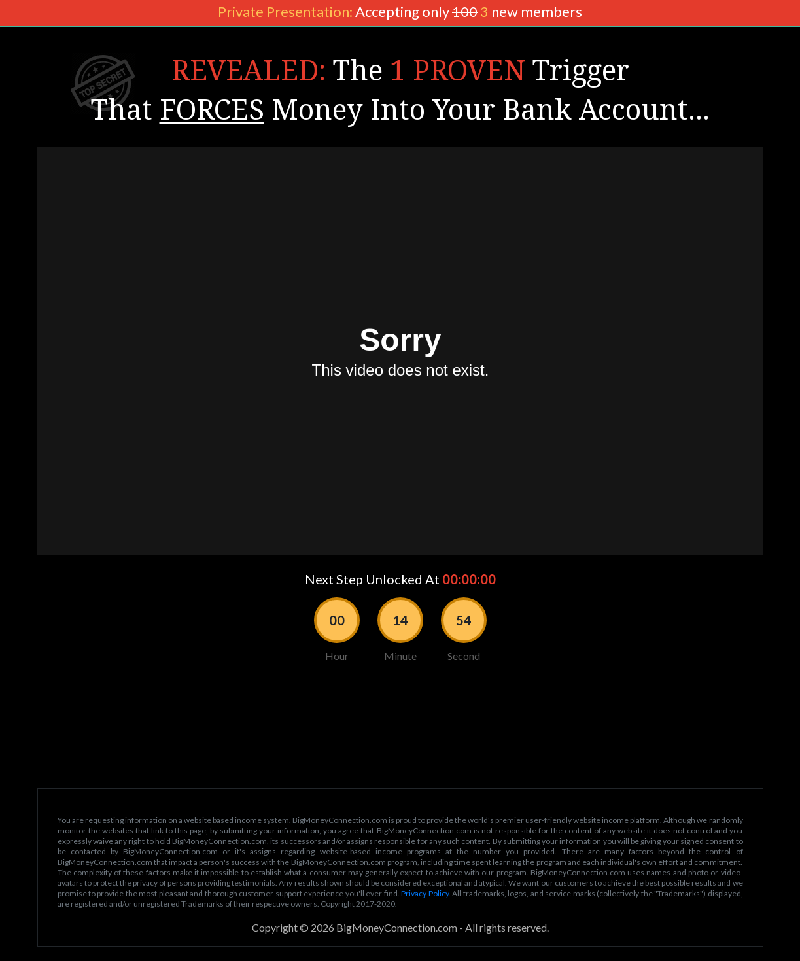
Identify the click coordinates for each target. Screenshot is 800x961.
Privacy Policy (424, 893)
